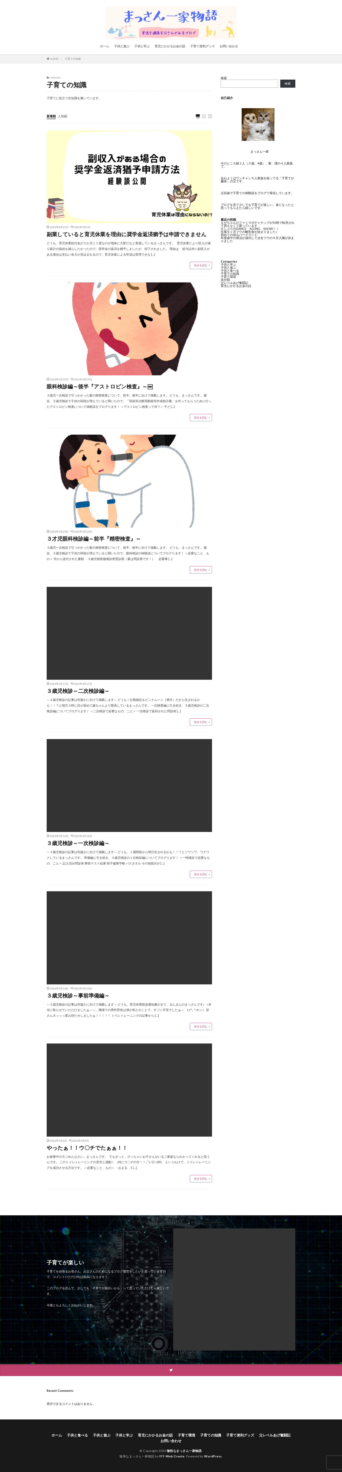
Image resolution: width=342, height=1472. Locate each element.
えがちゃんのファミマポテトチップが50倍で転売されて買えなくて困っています (257, 224)
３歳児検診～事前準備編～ (78, 995)
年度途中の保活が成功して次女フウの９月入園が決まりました (257, 239)
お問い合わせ (229, 46)
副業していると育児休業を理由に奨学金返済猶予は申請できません (127, 234)
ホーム (104, 46)
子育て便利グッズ (202, 46)
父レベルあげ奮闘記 (234, 283)
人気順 (62, 116)
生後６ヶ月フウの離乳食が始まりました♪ (249, 232)
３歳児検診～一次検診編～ (78, 843)
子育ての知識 (73, 58)
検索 (224, 78)
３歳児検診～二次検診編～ (78, 691)
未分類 (225, 280)
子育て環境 (228, 276)
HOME (54, 58)
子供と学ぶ (142, 46)
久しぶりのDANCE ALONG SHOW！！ (250, 229)
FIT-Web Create (172, 1456)
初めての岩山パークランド (239, 235)
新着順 (51, 116)
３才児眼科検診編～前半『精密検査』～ (94, 538)
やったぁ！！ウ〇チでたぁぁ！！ (87, 1147)
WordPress (213, 1456)
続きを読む (200, 265)
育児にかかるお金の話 (170, 46)
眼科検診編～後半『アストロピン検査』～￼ (100, 386)
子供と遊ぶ (121, 46)
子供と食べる (230, 270)
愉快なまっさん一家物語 (184, 1451)
